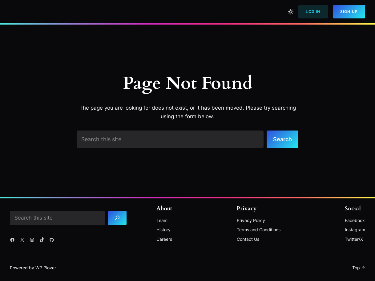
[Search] (117, 218)
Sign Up (349, 11)
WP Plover (45, 267)
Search (282, 139)
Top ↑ (358, 267)
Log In (313, 11)
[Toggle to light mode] (290, 11)
